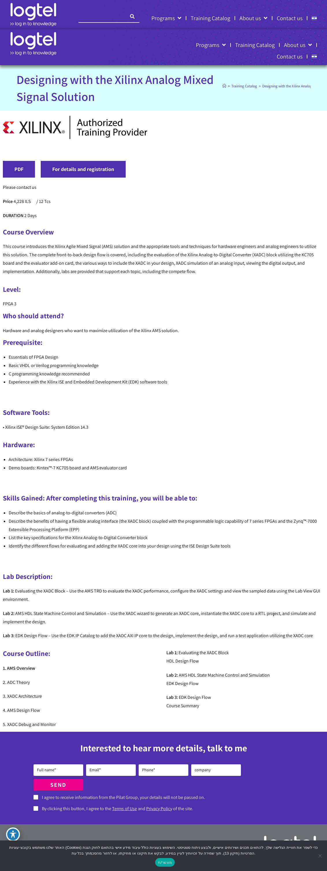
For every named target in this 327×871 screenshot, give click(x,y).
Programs (166, 18)
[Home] (224, 86)
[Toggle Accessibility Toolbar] (13, 834)
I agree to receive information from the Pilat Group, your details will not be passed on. (123, 797)
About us (253, 18)
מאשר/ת (165, 862)
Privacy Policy (159, 809)
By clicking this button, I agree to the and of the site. (117, 809)
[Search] (132, 16)
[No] (320, 856)
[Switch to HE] (314, 18)
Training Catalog (210, 18)
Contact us (289, 18)
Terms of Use (124, 809)
